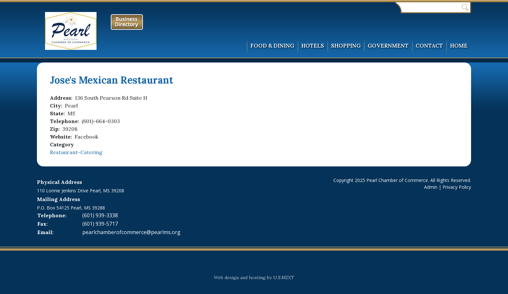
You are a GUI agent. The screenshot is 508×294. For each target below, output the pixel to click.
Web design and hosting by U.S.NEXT (254, 277)
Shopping (346, 45)
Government (388, 45)
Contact (429, 45)
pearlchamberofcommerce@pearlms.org (131, 232)
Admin (430, 187)
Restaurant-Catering (76, 152)
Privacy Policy (457, 187)
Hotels (312, 45)
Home (459, 45)
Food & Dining (272, 45)
